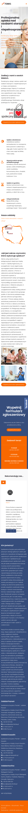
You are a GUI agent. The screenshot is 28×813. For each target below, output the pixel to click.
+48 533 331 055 (7, 722)
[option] (14, 507)
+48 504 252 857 (14, 450)
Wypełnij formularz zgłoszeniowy (13, 122)
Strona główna (5, 805)
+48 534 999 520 (7, 781)
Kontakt (3, 808)
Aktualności (15, 805)
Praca (22, 805)
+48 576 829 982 (7, 753)
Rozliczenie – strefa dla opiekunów (12, 810)
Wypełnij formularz (14, 430)
